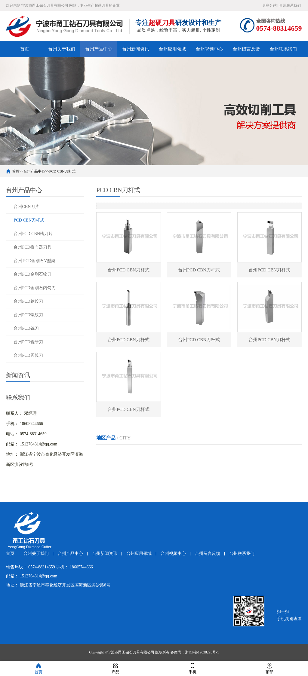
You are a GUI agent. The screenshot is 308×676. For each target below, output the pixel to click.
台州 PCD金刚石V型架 (34, 260)
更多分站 (269, 5)
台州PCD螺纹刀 (28, 315)
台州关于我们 (61, 49)
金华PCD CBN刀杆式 (160, 464)
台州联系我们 (290, 5)
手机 (192, 668)
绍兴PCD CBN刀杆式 (115, 464)
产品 (115, 668)
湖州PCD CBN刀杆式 (248, 453)
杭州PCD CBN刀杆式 (115, 453)
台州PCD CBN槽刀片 (33, 233)
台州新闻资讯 (135, 49)
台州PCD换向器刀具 (32, 247)
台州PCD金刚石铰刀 (32, 274)
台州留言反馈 (246, 49)
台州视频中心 (209, 49)
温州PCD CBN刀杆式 (160, 453)
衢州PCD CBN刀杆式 (204, 464)
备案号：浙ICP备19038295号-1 (195, 652)
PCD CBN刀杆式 (62, 171)
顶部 (269, 668)
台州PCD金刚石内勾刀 (34, 288)
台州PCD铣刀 (26, 328)
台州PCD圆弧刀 (28, 355)
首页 (24, 49)
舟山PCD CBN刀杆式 (248, 464)
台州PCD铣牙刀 (28, 342)
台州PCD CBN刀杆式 (115, 476)
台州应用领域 (172, 49)
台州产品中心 (98, 49)
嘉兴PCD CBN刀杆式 (204, 453)
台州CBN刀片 (26, 206)
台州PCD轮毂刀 (28, 301)
